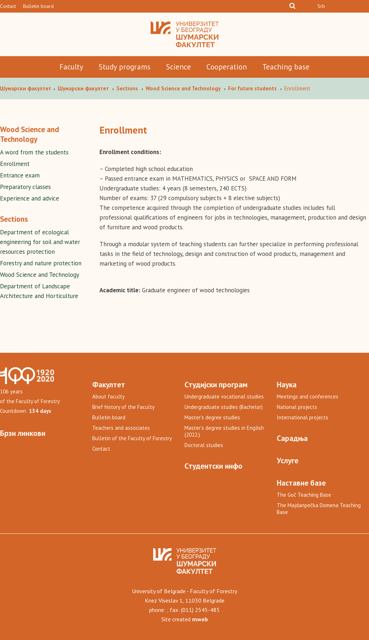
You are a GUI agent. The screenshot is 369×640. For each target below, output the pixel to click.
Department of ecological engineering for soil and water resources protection (40, 242)
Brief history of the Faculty (123, 407)
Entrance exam (20, 175)
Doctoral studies (203, 445)
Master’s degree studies (212, 417)
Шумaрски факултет (26, 88)
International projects (302, 417)
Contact (8, 6)
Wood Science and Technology (39, 275)
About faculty (108, 396)
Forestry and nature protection (40, 263)
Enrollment (15, 164)
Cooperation (226, 67)
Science (178, 67)
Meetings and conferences (307, 396)
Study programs (125, 67)
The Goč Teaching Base (304, 494)
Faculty (71, 67)
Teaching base (286, 67)
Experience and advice (29, 198)
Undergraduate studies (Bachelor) (223, 407)
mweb (200, 619)
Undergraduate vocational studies (224, 396)
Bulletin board (38, 6)
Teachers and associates (121, 427)
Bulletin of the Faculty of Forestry (132, 438)
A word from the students (34, 152)
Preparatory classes (25, 187)
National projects (297, 407)
